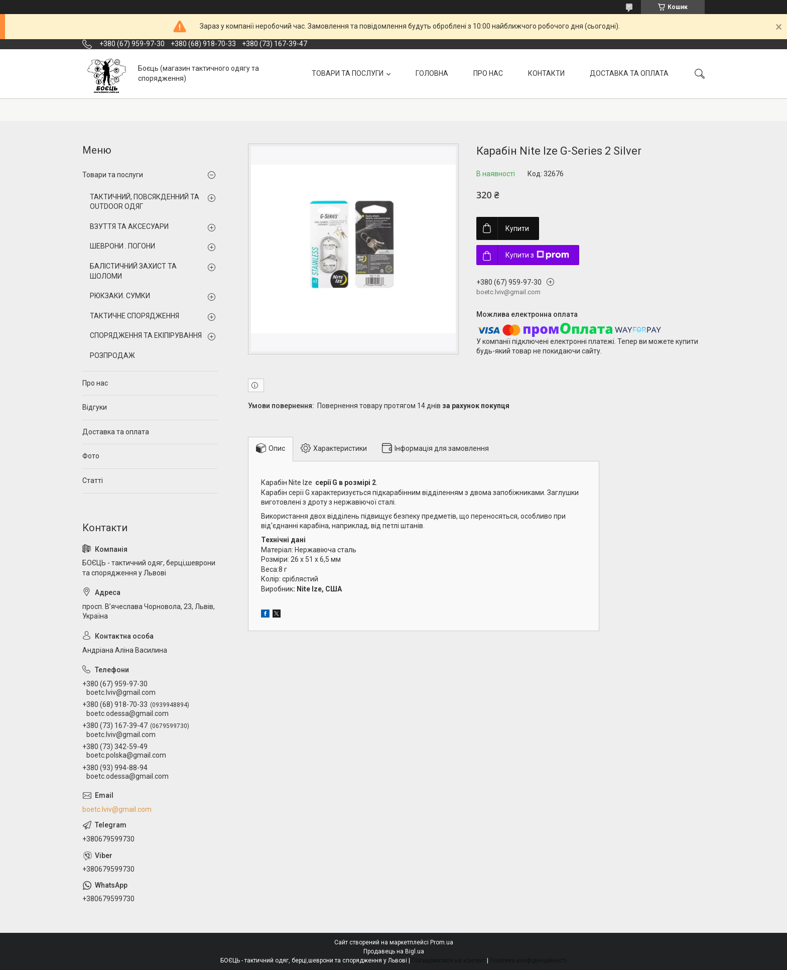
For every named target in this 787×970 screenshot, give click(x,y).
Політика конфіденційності (528, 960)
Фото (90, 456)
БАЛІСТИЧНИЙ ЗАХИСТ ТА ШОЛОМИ (133, 271)
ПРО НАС (488, 73)
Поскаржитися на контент (448, 960)
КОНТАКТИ (546, 73)
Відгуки (94, 407)
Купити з (537, 255)
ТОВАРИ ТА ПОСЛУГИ (347, 73)
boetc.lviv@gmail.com (117, 809)
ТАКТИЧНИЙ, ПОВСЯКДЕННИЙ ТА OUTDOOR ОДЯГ (144, 202)
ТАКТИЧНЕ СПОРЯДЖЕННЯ (134, 316)
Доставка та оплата (115, 432)
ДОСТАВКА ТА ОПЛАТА (629, 73)
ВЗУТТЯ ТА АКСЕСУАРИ (129, 226)
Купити (517, 228)
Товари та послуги (112, 175)
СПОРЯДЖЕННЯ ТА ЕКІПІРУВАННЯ (146, 335)
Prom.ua (441, 942)
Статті (92, 480)
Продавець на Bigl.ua (393, 951)
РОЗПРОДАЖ (112, 355)
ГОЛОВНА (432, 73)
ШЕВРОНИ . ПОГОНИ (122, 246)
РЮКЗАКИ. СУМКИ (120, 296)
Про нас (95, 383)
